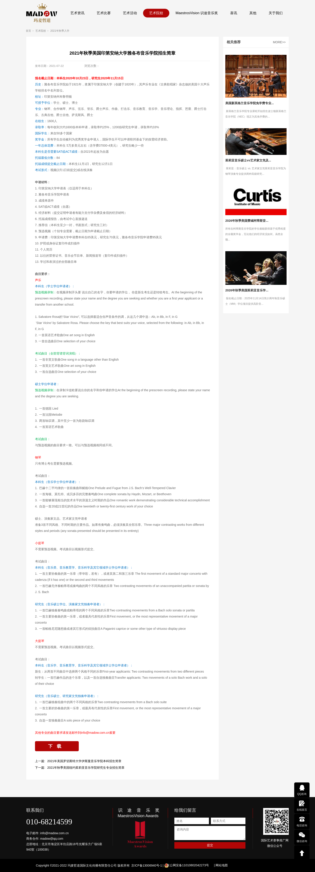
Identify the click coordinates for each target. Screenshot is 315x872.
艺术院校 (156, 13)
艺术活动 (130, 13)
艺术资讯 (77, 13)
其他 (252, 13)
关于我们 (276, 13)
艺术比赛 (104, 13)
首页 (28, 30)
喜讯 (233, 13)
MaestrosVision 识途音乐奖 (196, 13)
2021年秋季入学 (59, 30)
